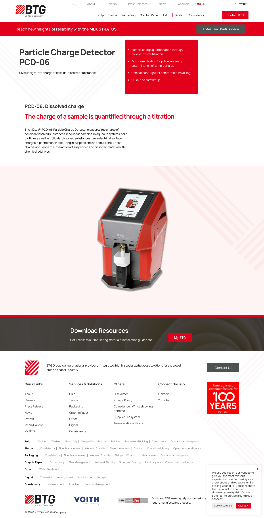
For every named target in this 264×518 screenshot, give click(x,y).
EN (201, 4)
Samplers (73, 484)
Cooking (42, 441)
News (162, 4)
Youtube (163, 400)
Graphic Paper (149, 15)
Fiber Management (70, 448)
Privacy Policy (123, 400)
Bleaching (71, 441)
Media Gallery (34, 425)
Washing (56, 441)
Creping (138, 448)
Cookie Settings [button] (223, 505)
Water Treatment (49, 469)
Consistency (196, 15)
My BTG (243, 4)
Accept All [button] (243, 505)
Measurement (56, 484)
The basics (46, 477)
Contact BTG (235, 15)
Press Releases (138, 4)
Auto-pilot (102, 477)
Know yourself (65, 477)
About (91, 4)
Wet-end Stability (95, 448)
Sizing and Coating (125, 455)
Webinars (184, 4)
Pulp (101, 15)
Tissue (112, 15)
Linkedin (164, 394)
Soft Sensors (84, 477)
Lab (165, 15)
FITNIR (213, 15)
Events (29, 419)
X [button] (258, 469)
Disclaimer (121, 394)
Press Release (34, 406)
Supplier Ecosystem (127, 417)
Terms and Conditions (128, 423)
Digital (179, 15)
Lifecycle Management (97, 484)
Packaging (128, 15)
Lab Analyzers (148, 455)
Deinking (116, 441)
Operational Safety (158, 448)
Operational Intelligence (184, 441)
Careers (112, 4)
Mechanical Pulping (136, 441)
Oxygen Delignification (94, 441)
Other (73, 419)
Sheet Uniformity (120, 448)
